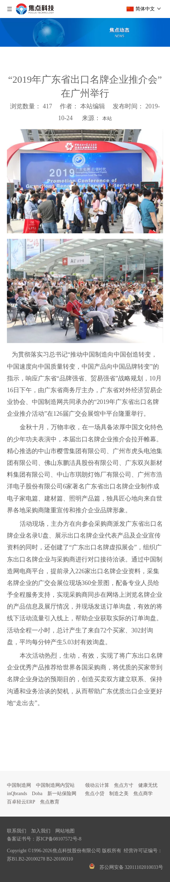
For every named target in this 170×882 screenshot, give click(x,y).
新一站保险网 (61, 793)
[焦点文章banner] (85, 32)
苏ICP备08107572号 (56, 839)
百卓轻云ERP (21, 801)
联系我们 (16, 831)
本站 (107, 118)
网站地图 (65, 831)
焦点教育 (49, 801)
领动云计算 (97, 785)
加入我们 (40, 831)
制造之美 (119, 793)
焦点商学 (143, 793)
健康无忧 (148, 785)
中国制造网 (19, 785)
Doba (37, 793)
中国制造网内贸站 (55, 785)
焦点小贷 (94, 793)
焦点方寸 (123, 785)
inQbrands (17, 793)
